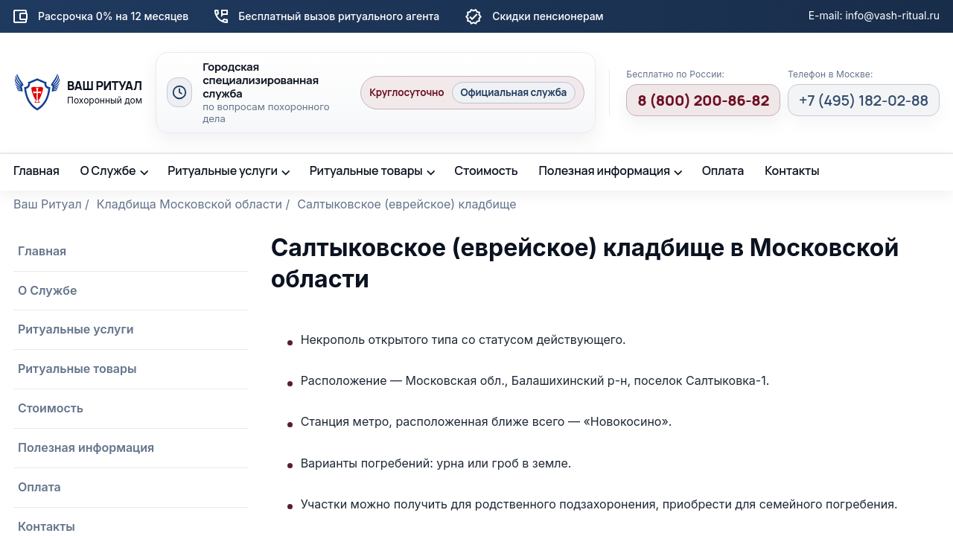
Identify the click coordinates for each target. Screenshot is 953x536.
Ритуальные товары (366, 170)
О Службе (108, 170)
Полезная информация (605, 170)
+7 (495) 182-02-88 (863, 100)
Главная (36, 170)
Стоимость (485, 170)
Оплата (723, 170)
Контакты (792, 170)
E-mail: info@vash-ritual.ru (874, 15)
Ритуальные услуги (223, 170)
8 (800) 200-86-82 (703, 100)
